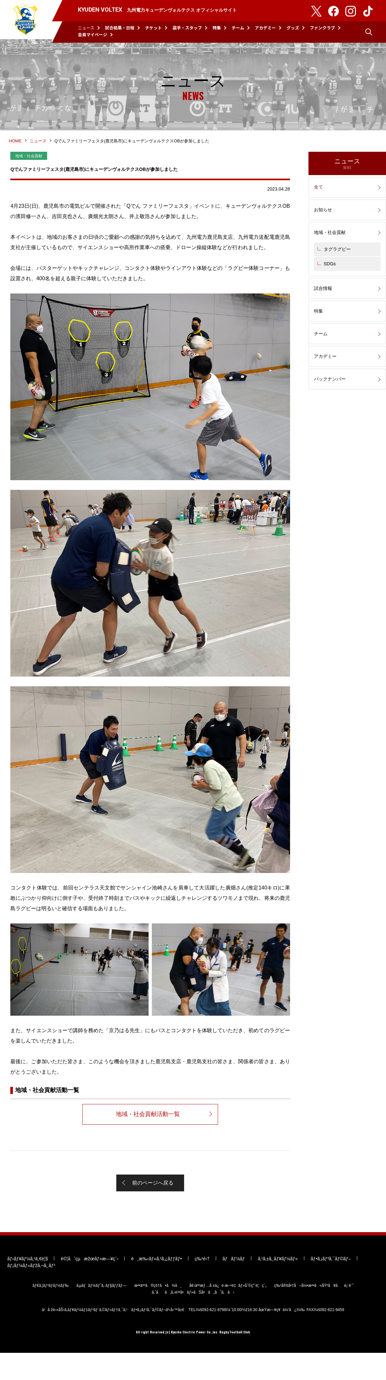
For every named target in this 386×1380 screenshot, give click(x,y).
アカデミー (265, 28)
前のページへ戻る (152, 1199)
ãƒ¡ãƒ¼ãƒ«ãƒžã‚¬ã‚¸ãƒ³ (30, 1292)
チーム (238, 28)
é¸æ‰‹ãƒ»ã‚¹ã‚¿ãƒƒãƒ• (155, 1285)
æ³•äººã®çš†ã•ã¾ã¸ (158, 1312)
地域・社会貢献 (330, 243)
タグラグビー (337, 259)
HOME (16, 151)
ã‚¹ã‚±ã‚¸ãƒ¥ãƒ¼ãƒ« (277, 1285)
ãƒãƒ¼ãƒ (233, 1285)
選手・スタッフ (187, 28)
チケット (153, 28)
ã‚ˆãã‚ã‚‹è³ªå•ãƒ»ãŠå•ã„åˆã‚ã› (193, 1319)
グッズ (293, 28)
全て (318, 197)
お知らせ (323, 220)
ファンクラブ (322, 28)
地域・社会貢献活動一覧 (148, 1128)
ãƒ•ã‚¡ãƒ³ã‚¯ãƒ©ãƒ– (330, 1285)
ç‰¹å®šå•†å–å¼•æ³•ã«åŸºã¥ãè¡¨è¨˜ (314, 1312)
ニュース (86, 28)
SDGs (330, 274)
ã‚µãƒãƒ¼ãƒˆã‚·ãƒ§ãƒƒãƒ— (101, 1312)
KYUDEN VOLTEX (26, 21)
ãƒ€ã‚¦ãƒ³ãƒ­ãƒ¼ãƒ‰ (50, 1312)
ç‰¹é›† (201, 1285)
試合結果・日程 (119, 28)
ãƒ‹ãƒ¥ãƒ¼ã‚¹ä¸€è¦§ (26, 1285)
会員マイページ (92, 34)
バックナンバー (330, 389)
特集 (217, 28)
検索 (369, 32)
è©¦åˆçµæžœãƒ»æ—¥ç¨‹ (89, 1285)
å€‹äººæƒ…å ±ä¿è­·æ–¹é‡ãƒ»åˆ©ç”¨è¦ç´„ (227, 1312)
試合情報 (323, 299)
